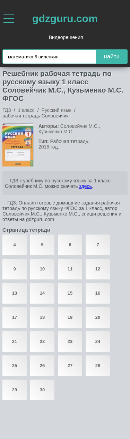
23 (70, 341)
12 (97, 268)
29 (14, 389)
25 (14, 365)
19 (70, 317)
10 (42, 268)
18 (42, 317)
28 (97, 365)
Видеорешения (66, 37)
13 (14, 293)
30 (42, 389)
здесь (85, 186)
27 (70, 365)
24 (97, 341)
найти (112, 56)
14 (42, 293)
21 (14, 341)
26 (42, 365)
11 (70, 268)
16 (97, 293)
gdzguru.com (65, 18)
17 (14, 317)
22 (42, 341)
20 (97, 317)
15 (70, 293)
